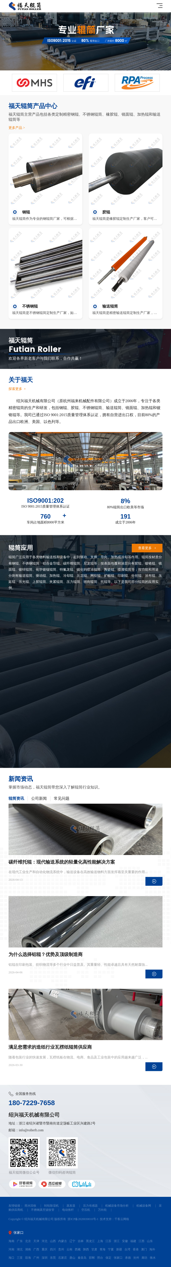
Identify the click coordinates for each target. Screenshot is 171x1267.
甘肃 (94, 1249)
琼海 (28, 1257)
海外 (152, 1249)
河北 (45, 1241)
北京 (28, 1241)
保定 (108, 1257)
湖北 (20, 1249)
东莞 (53, 1257)
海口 (11, 1257)
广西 (36, 1249)
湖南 (28, 1249)
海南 (11, 1241)
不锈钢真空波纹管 (42, 1209)
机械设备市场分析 (117, 1205)
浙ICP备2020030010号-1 (82, 1219)
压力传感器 (90, 1205)
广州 (36, 1257)
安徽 (125, 1241)
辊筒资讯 (16, 798)
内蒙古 (62, 1241)
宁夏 (111, 1249)
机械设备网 (143, 1205)
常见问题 (61, 798)
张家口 (118, 1257)
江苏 (108, 1241)
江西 (141, 1241)
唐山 (72, 1257)
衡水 (153, 1257)
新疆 (119, 1249)
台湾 (127, 1249)
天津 (36, 1241)
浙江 (117, 1241)
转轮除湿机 (51, 1205)
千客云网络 (121, 1219)
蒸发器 (70, 1205)
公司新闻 (39, 798)
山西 (53, 1241)
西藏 (78, 1249)
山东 (150, 1241)
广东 (20, 1241)
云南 (69, 1249)
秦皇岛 (82, 1257)
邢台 (100, 1257)
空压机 (85, 1209)
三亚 (20, 1257)
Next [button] (163, 39)
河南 (11, 1249)
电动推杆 (68, 1209)
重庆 (45, 1249)
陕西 (86, 1249)
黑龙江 (90, 1241)
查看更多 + (147, 548)
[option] (85, 41)
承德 (128, 1257)
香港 (136, 1249)
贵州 (61, 1249)
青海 (102, 1249)
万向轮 (102, 1209)
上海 (100, 1241)
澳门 (144, 1249)
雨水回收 (30, 1205)
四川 (53, 1249)
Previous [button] (7, 39)
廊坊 (144, 1257)
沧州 (136, 1257)
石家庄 (62, 1257)
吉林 (81, 1241)
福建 (133, 1241)
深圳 (45, 1257)
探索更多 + (17, 389)
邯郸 (92, 1257)
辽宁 (72, 1241)
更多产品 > (17, 128)
